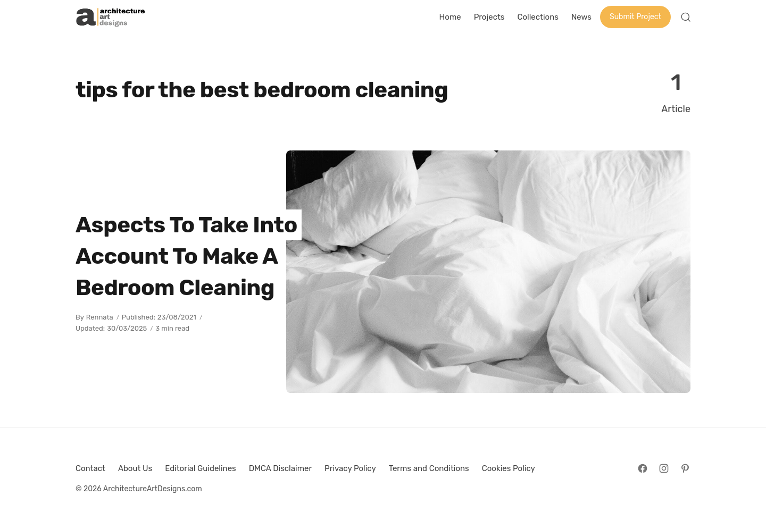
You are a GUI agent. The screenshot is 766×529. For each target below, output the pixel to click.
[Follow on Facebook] (642, 468)
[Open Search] (685, 17)
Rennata (99, 317)
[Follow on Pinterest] (685, 468)
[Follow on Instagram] (663, 468)
